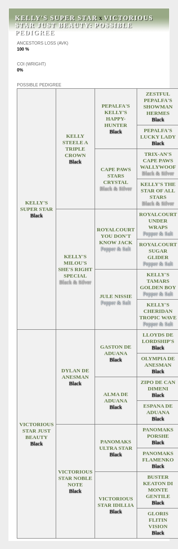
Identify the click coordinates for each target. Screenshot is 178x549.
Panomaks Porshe (158, 433)
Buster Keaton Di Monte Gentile (158, 486)
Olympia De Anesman (158, 361)
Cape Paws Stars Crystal (116, 175)
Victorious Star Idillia (115, 502)
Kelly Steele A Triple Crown (75, 145)
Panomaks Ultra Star (115, 445)
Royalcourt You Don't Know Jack (116, 236)
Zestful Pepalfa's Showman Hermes (157, 103)
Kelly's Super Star (56, 17)
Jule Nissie (115, 296)
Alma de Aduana (115, 397)
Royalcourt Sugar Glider (158, 250)
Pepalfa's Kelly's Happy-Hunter (115, 115)
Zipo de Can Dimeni (158, 385)
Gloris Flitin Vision (158, 519)
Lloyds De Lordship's (158, 338)
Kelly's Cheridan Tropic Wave (157, 311)
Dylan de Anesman (75, 373)
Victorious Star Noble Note (75, 478)
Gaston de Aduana (115, 350)
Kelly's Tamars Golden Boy (158, 280)
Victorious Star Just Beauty (84, 21)
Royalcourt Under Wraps (158, 220)
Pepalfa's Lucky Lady (158, 133)
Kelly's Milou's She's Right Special (75, 266)
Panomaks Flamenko (158, 456)
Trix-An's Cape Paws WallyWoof (158, 160)
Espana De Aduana (157, 409)
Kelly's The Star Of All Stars (158, 190)
